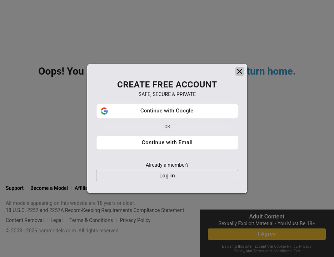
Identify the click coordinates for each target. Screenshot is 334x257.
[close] (239, 75)
